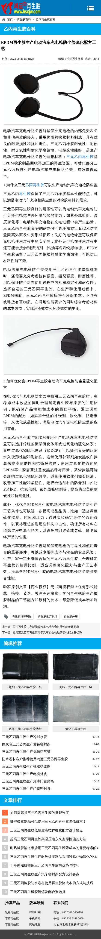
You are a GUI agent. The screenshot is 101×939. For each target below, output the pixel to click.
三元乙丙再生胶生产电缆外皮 (24, 774)
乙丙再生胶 (35, 185)
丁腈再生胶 (12, 918)
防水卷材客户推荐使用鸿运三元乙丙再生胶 (35, 759)
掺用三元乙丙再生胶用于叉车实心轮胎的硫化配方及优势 (47, 632)
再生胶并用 (71, 616)
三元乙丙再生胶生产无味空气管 (26, 752)
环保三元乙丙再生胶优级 (25, 729)
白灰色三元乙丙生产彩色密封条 (26, 744)
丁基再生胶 (12, 924)
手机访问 (34, 918)
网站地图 (34, 924)
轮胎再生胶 (12, 912)
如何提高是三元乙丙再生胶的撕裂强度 (39, 813)
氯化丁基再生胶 (75, 729)
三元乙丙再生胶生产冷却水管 (24, 737)
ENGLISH (35, 912)
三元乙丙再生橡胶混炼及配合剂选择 (37, 892)
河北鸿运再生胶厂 (21, 8)
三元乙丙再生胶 (80, 157)
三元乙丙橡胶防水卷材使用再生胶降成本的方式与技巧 (51, 883)
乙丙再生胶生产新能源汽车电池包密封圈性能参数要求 (46, 626)
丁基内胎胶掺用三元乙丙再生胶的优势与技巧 (44, 865)
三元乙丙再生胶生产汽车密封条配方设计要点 (44, 874)
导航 (87, 7)
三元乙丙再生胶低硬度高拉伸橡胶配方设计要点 (46, 830)
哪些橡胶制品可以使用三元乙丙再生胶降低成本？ (48, 821)
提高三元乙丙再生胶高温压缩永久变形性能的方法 (48, 839)
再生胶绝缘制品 (22, 616)
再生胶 (25, 194)
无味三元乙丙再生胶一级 (75, 687)
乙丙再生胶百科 (45, 19)
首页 (10, 19)
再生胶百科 (24, 19)
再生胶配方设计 (47, 616)
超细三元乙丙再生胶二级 (25, 687)
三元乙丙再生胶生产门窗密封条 (26, 789)
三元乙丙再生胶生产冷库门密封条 (28, 781)
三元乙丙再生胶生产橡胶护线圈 (26, 766)
